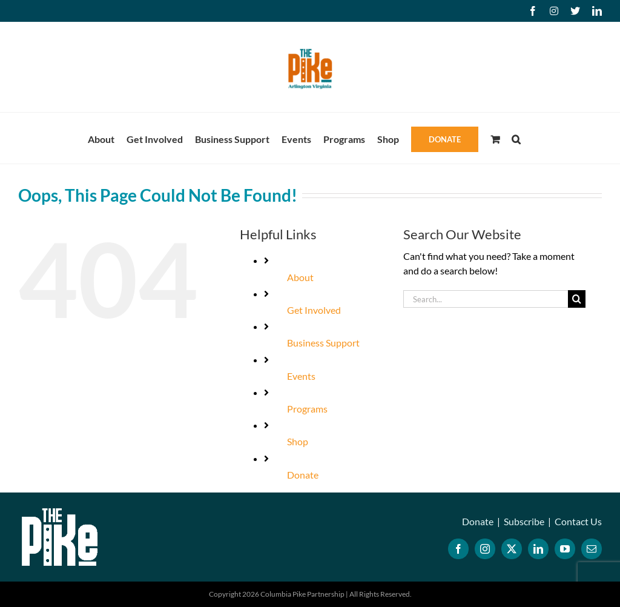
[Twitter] (511, 549)
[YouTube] (565, 549)
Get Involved (314, 310)
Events (301, 376)
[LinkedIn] (538, 549)
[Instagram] (485, 549)
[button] (516, 138)
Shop (297, 441)
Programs (307, 408)
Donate (302, 474)
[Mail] (591, 549)
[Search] (576, 299)
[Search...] (485, 299)
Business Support (323, 342)
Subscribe (524, 521)
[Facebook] (458, 549)
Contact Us (578, 521)
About (300, 277)
